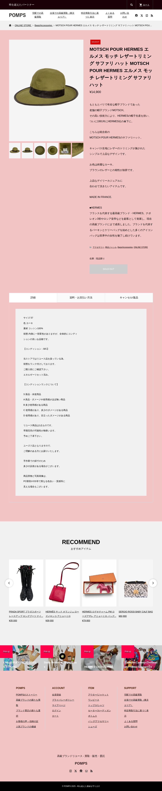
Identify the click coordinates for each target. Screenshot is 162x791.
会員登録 (56, 694)
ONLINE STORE (141, 247)
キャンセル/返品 (129, 297)
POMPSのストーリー (26, 694)
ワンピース (93, 700)
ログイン (56, 710)
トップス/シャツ (96, 705)
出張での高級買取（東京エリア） (62, 15)
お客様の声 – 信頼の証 (27, 721)
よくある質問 (110, 15)
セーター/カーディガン (99, 710)
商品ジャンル (111, 247)
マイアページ (58, 705)
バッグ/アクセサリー (98, 721)
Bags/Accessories (125, 247)
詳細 (33, 297)
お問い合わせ (124, 15)
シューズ (92, 726)
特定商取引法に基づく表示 (90, 15)
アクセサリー (98, 247)
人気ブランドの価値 (26, 726)
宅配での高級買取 (37, 15)
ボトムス (92, 716)
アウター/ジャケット (98, 694)
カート (55, 716)
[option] (26, 591)
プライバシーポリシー (63, 700)
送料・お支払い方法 (81, 297)
